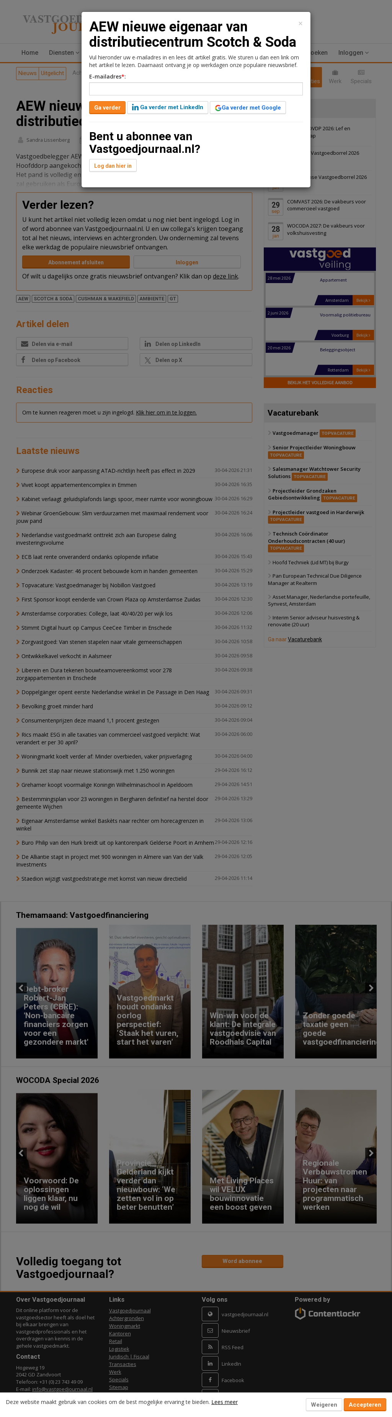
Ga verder (107, 107)
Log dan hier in (113, 166)
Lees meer (224, 1402)
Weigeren (324, 1404)
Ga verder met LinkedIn (167, 107)
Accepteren (365, 1404)
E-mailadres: (107, 76)
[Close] (300, 24)
